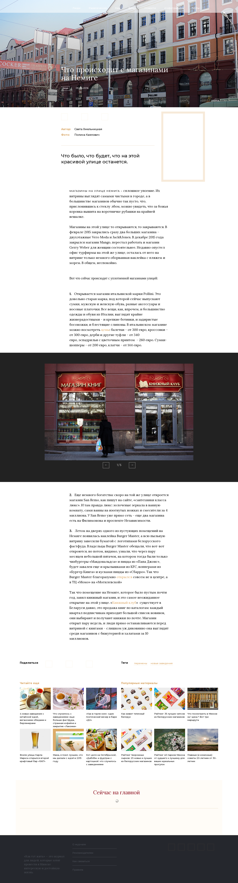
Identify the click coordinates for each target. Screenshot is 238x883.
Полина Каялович (86, 134)
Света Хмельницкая (88, 129)
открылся (124, 577)
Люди (76, 8)
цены (105, 330)
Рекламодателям (84, 852)
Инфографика (174, 8)
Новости (150, 8)
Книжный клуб (124, 602)
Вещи (132, 8)
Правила (78, 869)
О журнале (80, 844)
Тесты (196, 8)
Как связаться (82, 861)
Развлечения (98, 8)
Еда (117, 8)
